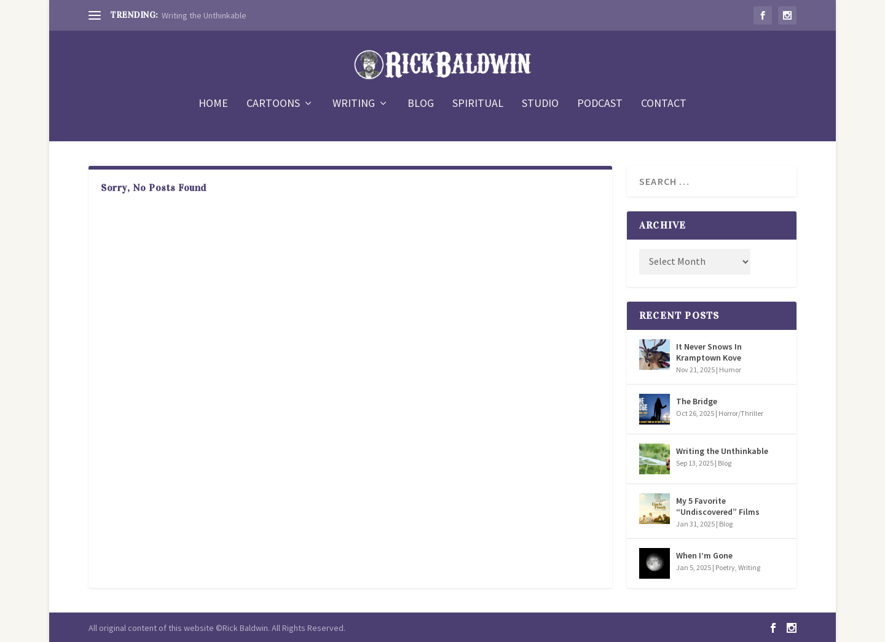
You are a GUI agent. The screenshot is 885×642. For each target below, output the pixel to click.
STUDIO (540, 104)
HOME (213, 104)
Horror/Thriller (740, 413)
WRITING (353, 104)
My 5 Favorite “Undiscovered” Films (718, 506)
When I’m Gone (704, 555)
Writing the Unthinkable (204, 15)
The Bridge (696, 401)
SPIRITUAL (477, 104)
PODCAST (600, 104)
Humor (730, 369)
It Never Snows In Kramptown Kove (709, 352)
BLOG (420, 104)
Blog (724, 463)
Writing (749, 567)
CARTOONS (273, 104)
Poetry (725, 567)
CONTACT (663, 104)
